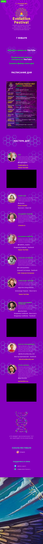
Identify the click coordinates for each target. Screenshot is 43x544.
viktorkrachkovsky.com (26, 359)
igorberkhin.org (23, 381)
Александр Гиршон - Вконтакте (26, 291)
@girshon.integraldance (26, 287)
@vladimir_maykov (24, 244)
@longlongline (22, 162)
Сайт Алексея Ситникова (25, 273)
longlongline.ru (23, 165)
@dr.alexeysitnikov (23, 267)
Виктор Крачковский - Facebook (25, 356)
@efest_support (22, 466)
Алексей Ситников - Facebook (27, 270)
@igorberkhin (22, 378)
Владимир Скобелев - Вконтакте (25, 313)
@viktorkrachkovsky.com (27, 354)
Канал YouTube (23, 167)
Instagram (22, 452)
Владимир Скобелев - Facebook (24, 316)
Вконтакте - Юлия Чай (24, 208)
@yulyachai (21, 203)
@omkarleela (22, 311)
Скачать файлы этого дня (21, 63)
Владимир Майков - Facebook (24, 247)
